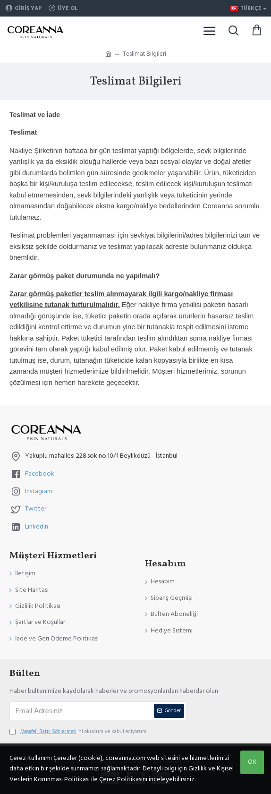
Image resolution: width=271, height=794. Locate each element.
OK (252, 762)
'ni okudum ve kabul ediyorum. (78, 731)
